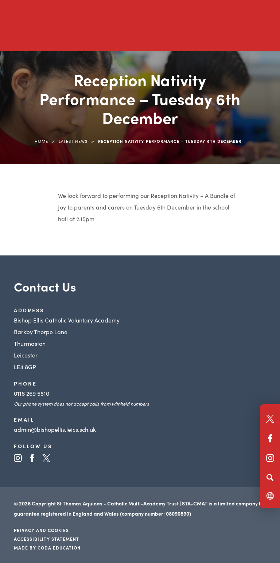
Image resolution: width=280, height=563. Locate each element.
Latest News (73, 141)
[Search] (270, 477)
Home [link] (41, 141)
